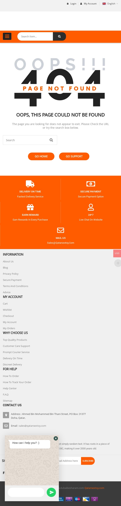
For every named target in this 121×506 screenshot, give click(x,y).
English (109, 3)
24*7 (90, 214)
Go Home (41, 156)
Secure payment (90, 191)
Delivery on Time (30, 191)
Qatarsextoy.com (94, 488)
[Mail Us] (60, 230)
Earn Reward (30, 214)
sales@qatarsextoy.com (32, 425)
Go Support (74, 156)
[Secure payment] (90, 183)
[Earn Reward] (30, 207)
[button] (56, 455)
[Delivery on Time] (30, 183)
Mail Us (61, 238)
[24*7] (90, 207)
